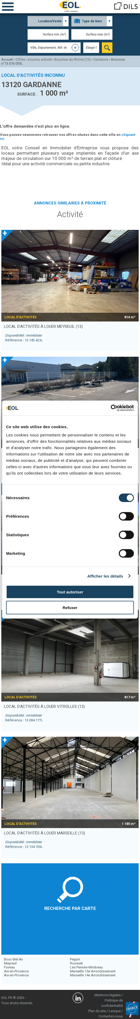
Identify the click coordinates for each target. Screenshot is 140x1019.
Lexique (115, 1011)
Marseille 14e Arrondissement (93, 975)
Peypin (75, 959)
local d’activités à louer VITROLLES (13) (44, 706)
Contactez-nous (110, 1016)
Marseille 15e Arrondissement (93, 971)
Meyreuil (10, 963)
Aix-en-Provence (16, 971)
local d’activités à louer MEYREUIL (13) (43, 326)
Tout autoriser (70, 592)
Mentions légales (107, 995)
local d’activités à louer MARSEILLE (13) (44, 833)
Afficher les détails (105, 576)
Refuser (70, 607)
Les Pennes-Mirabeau (86, 967)
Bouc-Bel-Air (13, 959)
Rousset (76, 963)
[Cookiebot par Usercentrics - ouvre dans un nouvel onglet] (111, 408)
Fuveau (9, 967)
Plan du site (97, 1011)
